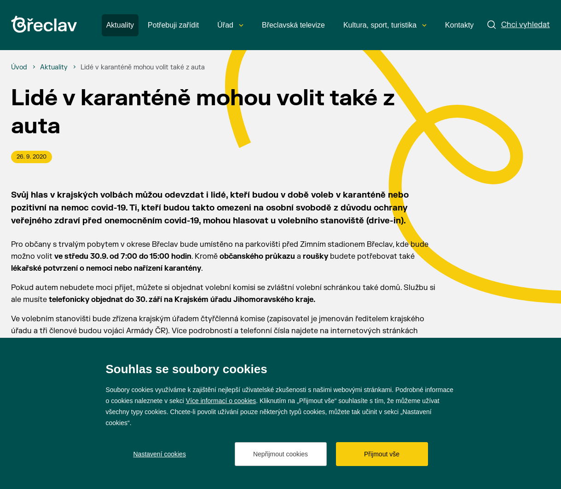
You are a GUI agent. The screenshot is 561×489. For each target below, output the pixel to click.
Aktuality (120, 25)
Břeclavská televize (293, 25)
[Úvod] (19, 67)
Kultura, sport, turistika (385, 25)
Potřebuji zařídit (173, 25)
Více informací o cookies (221, 400)
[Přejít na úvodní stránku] (44, 24)
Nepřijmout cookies (280, 454)
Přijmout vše (381, 454)
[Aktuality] (54, 67)
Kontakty (459, 25)
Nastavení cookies (159, 454)
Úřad (230, 25)
